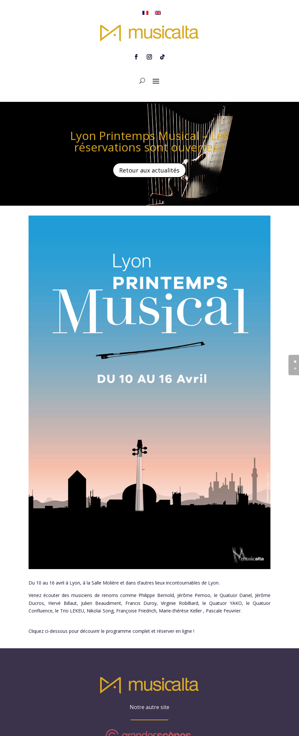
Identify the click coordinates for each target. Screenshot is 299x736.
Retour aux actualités (149, 155)
